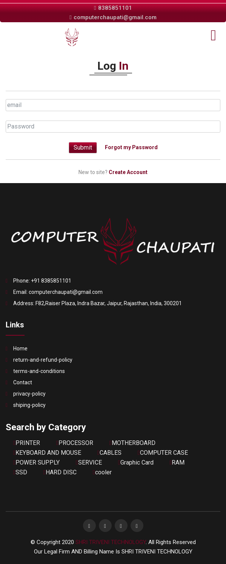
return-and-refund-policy (42, 360)
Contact (22, 382)
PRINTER (26, 442)
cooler (102, 472)
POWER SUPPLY (36, 462)
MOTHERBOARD (132, 442)
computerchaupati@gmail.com (112, 17)
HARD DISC (60, 472)
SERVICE (89, 462)
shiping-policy (29, 405)
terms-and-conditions (39, 371)
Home (20, 348)
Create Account (128, 172)
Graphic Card (136, 462)
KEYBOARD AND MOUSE (47, 452)
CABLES (109, 452)
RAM (177, 462)
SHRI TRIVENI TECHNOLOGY (110, 542)
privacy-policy (29, 394)
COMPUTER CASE (163, 452)
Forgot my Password (131, 147)
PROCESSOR (74, 442)
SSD (20, 472)
